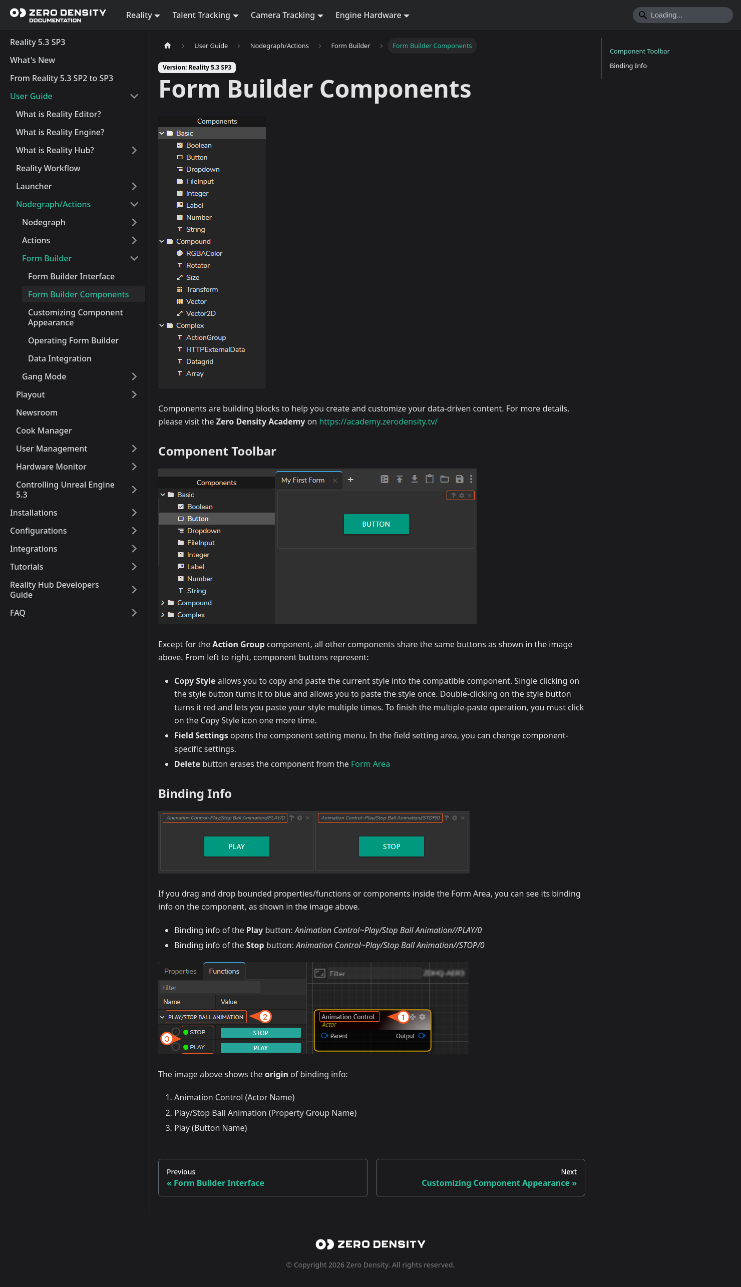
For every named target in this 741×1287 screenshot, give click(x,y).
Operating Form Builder (73, 340)
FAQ (18, 612)
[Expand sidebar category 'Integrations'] (134, 549)
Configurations (38, 530)
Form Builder (47, 258)
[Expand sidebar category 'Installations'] (134, 513)
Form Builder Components (78, 294)
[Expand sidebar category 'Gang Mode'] (134, 376)
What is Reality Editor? (58, 114)
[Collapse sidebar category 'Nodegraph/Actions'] (134, 204)
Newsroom (37, 412)
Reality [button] (139, 15)
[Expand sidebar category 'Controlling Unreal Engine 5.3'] (134, 490)
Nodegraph (44, 222)
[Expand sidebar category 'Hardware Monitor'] (134, 467)
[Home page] (167, 46)
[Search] (683, 15)
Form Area (370, 763)
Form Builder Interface (71, 276)
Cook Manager (44, 430)
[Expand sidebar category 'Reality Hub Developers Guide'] (134, 590)
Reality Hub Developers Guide (54, 589)
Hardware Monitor (51, 466)
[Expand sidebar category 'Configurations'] (134, 531)
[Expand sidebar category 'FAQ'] (134, 613)
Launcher (34, 186)
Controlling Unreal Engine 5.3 (65, 489)
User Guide (31, 96)
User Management (51, 448)
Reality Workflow (48, 168)
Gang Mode (44, 376)
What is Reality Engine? (60, 132)
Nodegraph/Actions (53, 204)
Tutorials (26, 566)
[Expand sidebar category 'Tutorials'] (134, 567)
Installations (34, 512)
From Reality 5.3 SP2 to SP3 (61, 78)
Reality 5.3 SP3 (37, 42)
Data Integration (60, 358)
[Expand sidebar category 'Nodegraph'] (134, 222)
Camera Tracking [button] (283, 15)
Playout (30, 394)
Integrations (34, 548)
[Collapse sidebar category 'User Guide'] (134, 96)
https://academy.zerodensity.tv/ (378, 421)
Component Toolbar (640, 51)
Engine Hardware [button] (368, 15)
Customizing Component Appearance (75, 317)
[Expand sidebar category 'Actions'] (134, 240)
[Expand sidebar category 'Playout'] (134, 394)
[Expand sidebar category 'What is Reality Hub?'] (134, 150)
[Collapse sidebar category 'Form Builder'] (134, 258)
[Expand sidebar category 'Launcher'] (134, 186)
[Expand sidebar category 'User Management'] (134, 449)
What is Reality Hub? (55, 150)
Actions (36, 240)
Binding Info (628, 65)
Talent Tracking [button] (201, 15)
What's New (32, 60)
